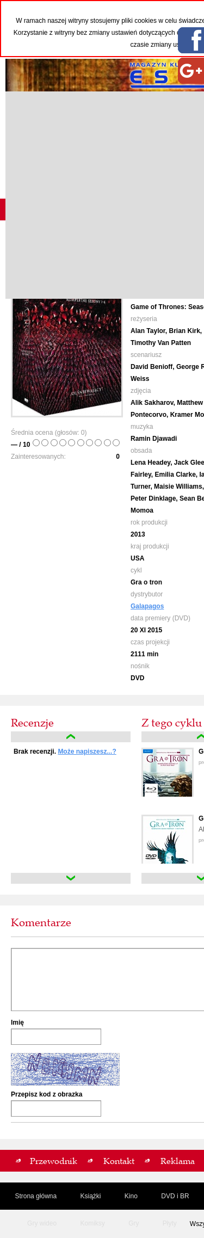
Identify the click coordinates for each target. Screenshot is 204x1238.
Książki (90, 1196)
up (71, 736)
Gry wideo (42, 1223)
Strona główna (36, 1196)
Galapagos (147, 606)
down (71, 878)
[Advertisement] (102, 195)
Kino (131, 1196)
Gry (133, 1223)
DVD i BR (175, 1196)
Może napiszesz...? (87, 751)
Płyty (170, 1223)
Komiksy (92, 1223)
